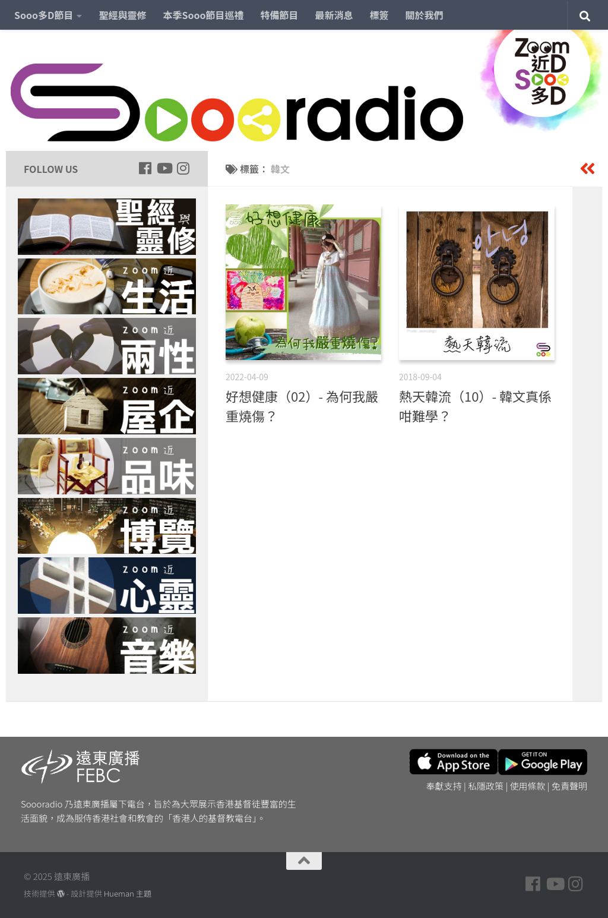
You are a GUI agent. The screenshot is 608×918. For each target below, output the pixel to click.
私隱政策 (486, 786)
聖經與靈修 (122, 15)
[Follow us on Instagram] (183, 168)
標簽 (379, 15)
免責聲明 (569, 786)
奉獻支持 (444, 786)
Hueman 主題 (127, 893)
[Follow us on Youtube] (164, 168)
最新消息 (334, 15)
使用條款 (528, 786)
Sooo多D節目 (43, 15)
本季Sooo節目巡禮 (203, 15)
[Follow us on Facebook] (145, 168)
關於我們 (425, 15)
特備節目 (280, 15)
